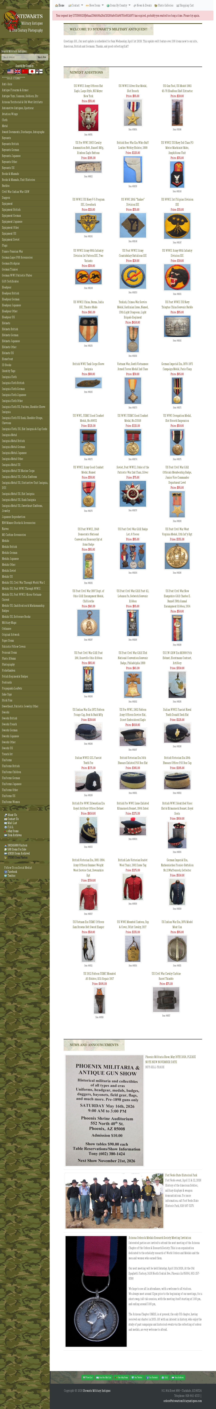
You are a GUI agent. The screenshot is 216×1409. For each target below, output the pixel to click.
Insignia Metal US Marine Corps (18, 471)
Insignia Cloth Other (12, 401)
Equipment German (11, 216)
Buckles (6, 186)
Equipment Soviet (11, 239)
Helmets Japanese (11, 341)
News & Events (142, 5)
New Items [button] (93, 5)
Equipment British (11, 210)
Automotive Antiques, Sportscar (18, 108)
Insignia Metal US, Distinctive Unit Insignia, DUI (25, 485)
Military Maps (9, 623)
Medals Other (8, 565)
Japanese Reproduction (13, 517)
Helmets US (8, 353)
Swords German (9, 730)
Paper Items (8, 641)
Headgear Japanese (11, 305)
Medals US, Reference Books (16, 617)
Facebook (10, 872)
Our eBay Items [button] (121, 1377)
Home (59, 5)
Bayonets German (10, 150)
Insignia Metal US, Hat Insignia (18, 494)
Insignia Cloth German (13, 389)
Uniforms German (11, 778)
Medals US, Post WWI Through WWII (21, 588)
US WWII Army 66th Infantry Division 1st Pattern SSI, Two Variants (88, 256)
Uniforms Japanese (11, 784)
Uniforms (7, 760)
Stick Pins (7, 700)
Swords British (9, 718)
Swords (5, 712)
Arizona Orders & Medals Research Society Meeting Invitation (160, 1238)
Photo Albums (9, 658)
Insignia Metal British (13, 441)
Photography (8, 664)
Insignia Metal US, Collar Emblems (19, 477)
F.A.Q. (9, 827)
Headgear (6, 287)
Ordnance (6, 629)
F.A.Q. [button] (164, 1377)
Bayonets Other (9, 162)
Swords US (7, 748)
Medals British (9, 547)
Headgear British (10, 293)
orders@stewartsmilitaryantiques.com (182, 1401)
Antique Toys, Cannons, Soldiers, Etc (20, 96)
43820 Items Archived (17, 853)
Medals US (7, 577)
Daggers (6, 198)
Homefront (7, 359)
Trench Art (7, 754)
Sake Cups (7, 694)
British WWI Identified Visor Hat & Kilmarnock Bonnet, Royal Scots (177, 808)
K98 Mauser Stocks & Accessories (18, 523)
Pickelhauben (8, 670)
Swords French (9, 724)
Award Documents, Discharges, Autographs (23, 132)
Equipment (7, 204)
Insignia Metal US (11, 465)
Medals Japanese (10, 559)
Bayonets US (8, 168)
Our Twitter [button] (136, 1377)
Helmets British (10, 329)
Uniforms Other (10, 790)
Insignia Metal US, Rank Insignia (19, 500)
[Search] (18, 57)
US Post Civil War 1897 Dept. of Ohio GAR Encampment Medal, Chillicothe (88, 596)
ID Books (6, 365)
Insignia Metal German (13, 447)
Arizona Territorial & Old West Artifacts (22, 102)
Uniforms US (8, 796)
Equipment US (9, 233)
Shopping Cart (185, 5)
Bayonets (6, 138)
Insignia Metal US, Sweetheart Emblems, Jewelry (22, 508)
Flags (4, 245)
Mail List (10, 823)
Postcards (7, 682)
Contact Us (11, 819)
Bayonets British (10, 144)
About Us (10, 815)
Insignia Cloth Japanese (14, 395)
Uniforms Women (11, 802)
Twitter (9, 876)
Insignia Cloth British (13, 383)
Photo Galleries (164, 5)
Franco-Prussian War (12, 251)
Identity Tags (8, 371)
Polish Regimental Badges (15, 676)
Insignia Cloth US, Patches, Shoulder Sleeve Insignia (23, 409)
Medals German (9, 553)
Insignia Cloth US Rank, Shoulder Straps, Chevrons (22, 420)
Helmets (6, 323)
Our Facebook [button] (152, 1377)
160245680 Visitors (15, 845)
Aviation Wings (10, 114)
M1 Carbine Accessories (14, 535)
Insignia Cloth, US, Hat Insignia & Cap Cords (24, 429)
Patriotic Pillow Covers (14, 646)
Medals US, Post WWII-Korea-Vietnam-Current (22, 597)
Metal (5, 126)
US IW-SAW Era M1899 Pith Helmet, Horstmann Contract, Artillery (177, 658)
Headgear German (10, 299)
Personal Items (9, 652)
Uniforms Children (11, 772)
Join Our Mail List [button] (103, 1377)
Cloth (4, 120)
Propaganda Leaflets (12, 688)
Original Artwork (10, 635)
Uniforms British (11, 766)
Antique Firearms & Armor (15, 90)
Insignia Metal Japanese (14, 453)
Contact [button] (74, 5)
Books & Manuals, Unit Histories (18, 180)
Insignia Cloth (9, 377)
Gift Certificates (10, 281)
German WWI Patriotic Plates (17, 275)
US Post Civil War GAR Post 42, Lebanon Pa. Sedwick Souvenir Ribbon (133, 596)
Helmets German (10, 335)
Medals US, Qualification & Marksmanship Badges (23, 608)
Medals (5, 541)
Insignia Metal (9, 435)
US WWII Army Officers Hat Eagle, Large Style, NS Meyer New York (88, 91)
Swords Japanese (10, 736)
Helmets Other (9, 347)
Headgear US (8, 317)
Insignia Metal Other (12, 459)
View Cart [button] (87, 1377)
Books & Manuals (10, 174)
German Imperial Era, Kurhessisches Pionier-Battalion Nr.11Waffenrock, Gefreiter (177, 865)
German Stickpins (11, 263)
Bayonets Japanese (11, 156)
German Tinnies (10, 269)
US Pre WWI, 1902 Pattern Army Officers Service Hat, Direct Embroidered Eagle (132, 715)
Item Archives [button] (178, 1377)
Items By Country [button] (117, 5)
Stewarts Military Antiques (96, 1391)
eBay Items (11, 831)
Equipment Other (10, 227)
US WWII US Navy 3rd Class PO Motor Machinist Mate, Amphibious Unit (177, 148)
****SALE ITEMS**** (13, 78)
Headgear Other (9, 311)
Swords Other (9, 742)
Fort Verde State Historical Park (181, 1175)
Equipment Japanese (12, 222)
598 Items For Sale (15, 849)
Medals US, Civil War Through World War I (23, 583)
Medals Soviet (9, 571)
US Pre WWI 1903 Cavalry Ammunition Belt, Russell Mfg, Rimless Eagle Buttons (88, 148)
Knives (5, 529)
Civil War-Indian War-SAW (15, 192)
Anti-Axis (7, 84)
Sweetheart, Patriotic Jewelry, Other (20, 706)
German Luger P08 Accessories (17, 257)
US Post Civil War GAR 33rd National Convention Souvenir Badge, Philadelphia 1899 (133, 658)
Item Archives (13, 835)
